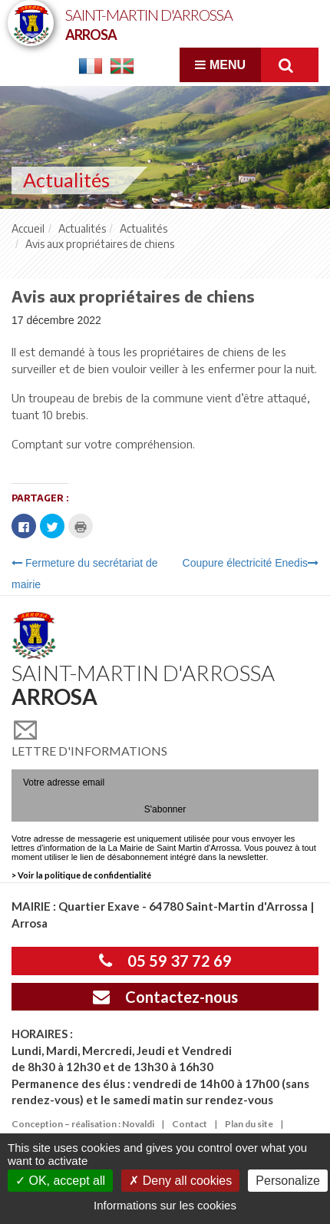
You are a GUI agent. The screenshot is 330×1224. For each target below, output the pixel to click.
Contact (189, 1124)
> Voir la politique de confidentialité (81, 875)
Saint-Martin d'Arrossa (149, 23)
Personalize (288, 1180)
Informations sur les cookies (165, 1205)
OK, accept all (60, 1180)
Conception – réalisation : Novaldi (83, 1124)
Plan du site (249, 1124)
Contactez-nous (165, 996)
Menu (220, 64)
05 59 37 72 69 (165, 960)
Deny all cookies (180, 1180)
